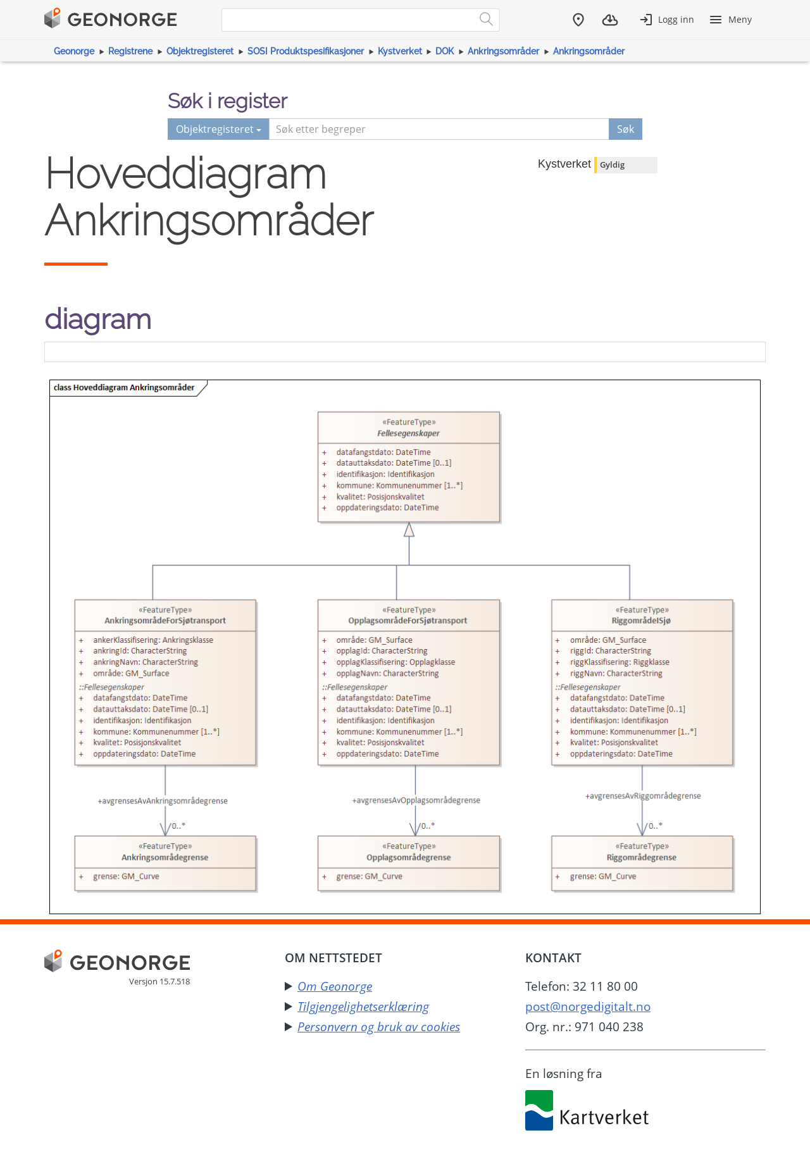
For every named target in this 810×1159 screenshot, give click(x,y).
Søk (625, 129)
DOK (444, 51)
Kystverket (400, 51)
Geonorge (74, 51)
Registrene (130, 51)
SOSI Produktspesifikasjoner (305, 51)
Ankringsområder (503, 51)
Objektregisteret (200, 51)
